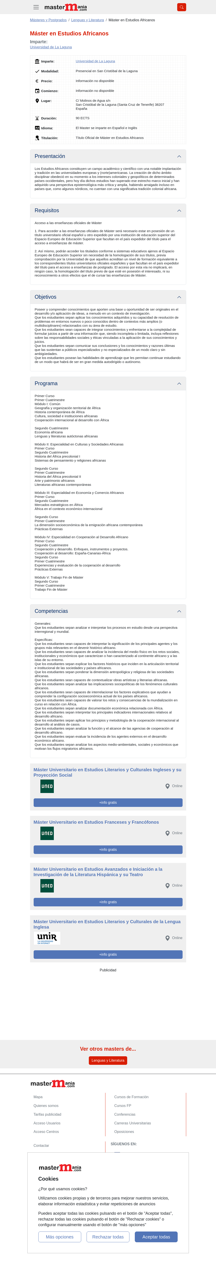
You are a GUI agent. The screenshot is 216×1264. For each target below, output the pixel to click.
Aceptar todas (156, 1236)
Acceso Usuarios (47, 1123)
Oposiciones (124, 1132)
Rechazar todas (108, 1236)
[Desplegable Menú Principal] (36, 7)
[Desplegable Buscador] (181, 7)
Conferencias (124, 1114)
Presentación (50, 156)
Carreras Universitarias (132, 1123)
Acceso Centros (46, 1132)
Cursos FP (122, 1106)
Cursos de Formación (131, 1097)
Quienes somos (46, 1106)
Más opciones (59, 1236)
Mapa (38, 1097)
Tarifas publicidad (47, 1114)
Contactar (41, 1145)
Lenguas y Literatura (108, 1060)
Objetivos (46, 297)
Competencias (51, 611)
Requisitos (47, 210)
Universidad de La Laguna (51, 47)
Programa (46, 383)
